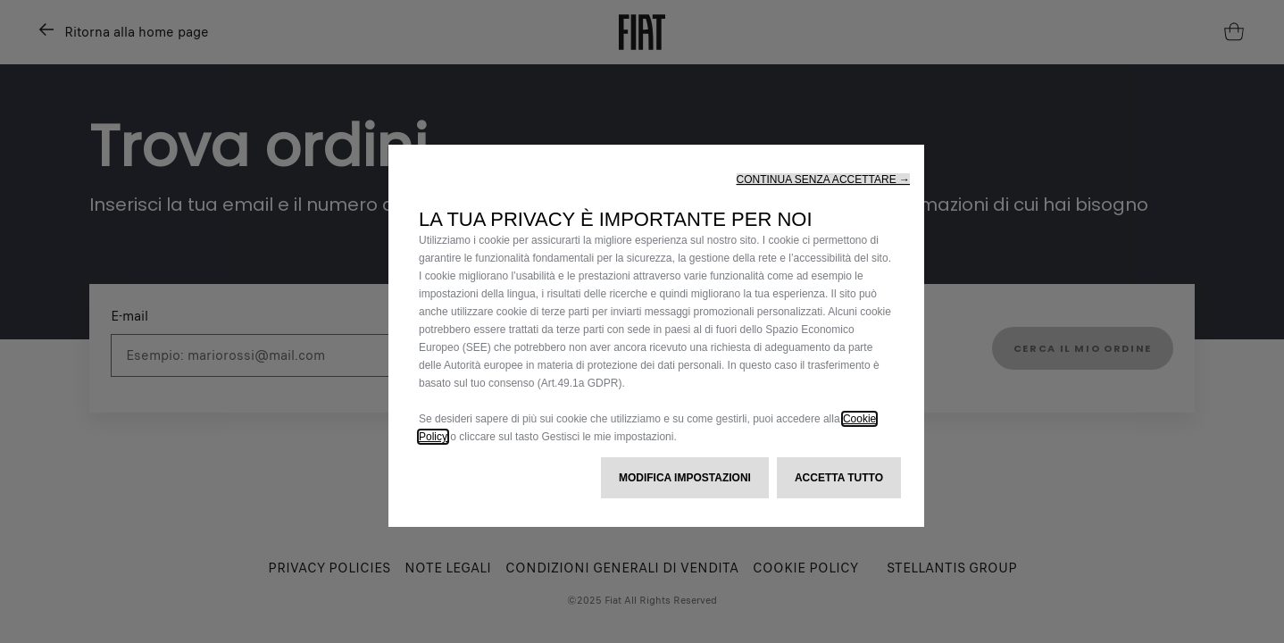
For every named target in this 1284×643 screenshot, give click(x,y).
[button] (823, 179)
